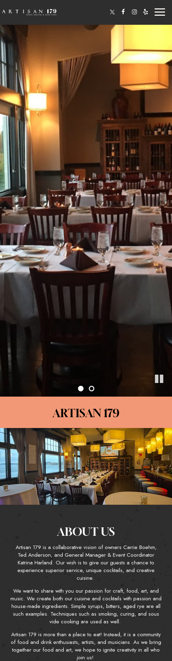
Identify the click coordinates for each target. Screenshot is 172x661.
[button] (167, 391)
